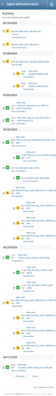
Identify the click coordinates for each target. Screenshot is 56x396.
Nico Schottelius (19, 111)
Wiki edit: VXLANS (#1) (30, 31)
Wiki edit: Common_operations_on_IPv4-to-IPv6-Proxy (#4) (33, 105)
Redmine (19, 394)
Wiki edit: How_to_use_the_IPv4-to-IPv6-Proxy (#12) (34, 119)
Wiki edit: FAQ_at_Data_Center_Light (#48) (34, 256)
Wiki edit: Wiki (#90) (29, 167)
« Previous (20, 376)
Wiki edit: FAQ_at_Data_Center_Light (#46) (40, 285)
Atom (51, 387)
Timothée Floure (19, 37)
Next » (36, 376)
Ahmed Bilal (17, 64)
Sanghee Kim (17, 260)
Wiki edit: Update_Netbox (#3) (34, 61)
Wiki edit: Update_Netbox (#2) (38, 72)
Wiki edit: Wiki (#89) (39, 178)
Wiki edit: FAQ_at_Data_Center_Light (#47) (40, 270)
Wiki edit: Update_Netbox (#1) (38, 85)
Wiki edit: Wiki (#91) (29, 44)
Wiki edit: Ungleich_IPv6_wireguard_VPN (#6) (35, 366)
